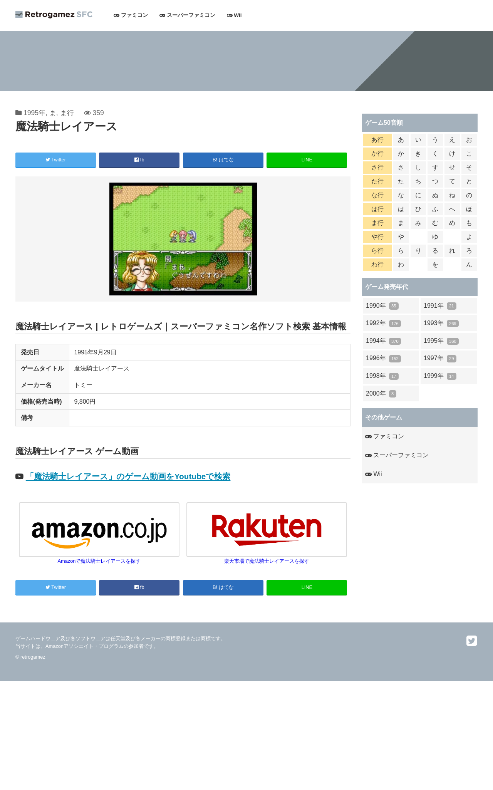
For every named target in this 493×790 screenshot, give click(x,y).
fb (139, 160)
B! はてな (223, 160)
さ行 (377, 167)
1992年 (383, 323)
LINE (307, 160)
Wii (234, 15)
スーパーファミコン (187, 15)
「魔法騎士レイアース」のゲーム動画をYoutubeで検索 (128, 476)
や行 (377, 236)
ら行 (377, 250)
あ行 (377, 139)
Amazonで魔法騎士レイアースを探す (99, 558)
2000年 (381, 394)
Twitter (55, 160)
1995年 (34, 113)
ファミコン (131, 15)
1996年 (383, 358)
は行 (377, 209)
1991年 (440, 306)
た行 (377, 181)
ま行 (67, 113)
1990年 (382, 306)
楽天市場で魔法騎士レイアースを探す (266, 558)
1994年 (383, 341)
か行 (377, 153)
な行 (377, 195)
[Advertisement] (231, 735)
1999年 (440, 376)
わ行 (377, 264)
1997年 (440, 358)
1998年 (382, 376)
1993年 (441, 323)
